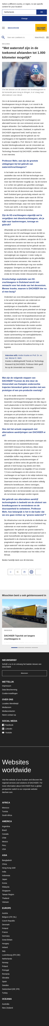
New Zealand (7, 1008)
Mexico (5, 842)
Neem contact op (9, 715)
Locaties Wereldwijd (10, 703)
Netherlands (7, 959)
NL (14, 917)
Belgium (5, 917)
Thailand (5, 898)
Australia (5, 1004)
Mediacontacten (8, 711)
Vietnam (5, 902)
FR (11, 917)
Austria (5, 913)
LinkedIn (7, 729)
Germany (6, 936)
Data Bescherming (9, 690)
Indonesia (6, 875)
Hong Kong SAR (9, 868)
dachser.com (7, 792)
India (4, 872)
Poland (5, 966)
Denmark (6, 925)
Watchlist (39, 37)
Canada (5, 834)
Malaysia (5, 887)
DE (18, 955)
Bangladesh (7, 860)
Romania (5, 974)
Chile (4, 838)
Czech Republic (8, 921)
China (4, 864)
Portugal (5, 970)
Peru (4, 845)
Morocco (5, 808)
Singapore (6, 891)
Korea (4, 883)
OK (42, 12)
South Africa (7, 815)
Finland (5, 928)
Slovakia (5, 978)
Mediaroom (13, 28)
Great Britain (7, 940)
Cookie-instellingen (10, 693)
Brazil (4, 830)
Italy (3, 951)
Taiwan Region (8, 894)
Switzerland (6, 989)
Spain (4, 981)
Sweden (5, 985)
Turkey (5, 993)
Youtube (7, 733)
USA (4, 849)
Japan (4, 879)
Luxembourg (7, 955)
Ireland (5, 947)
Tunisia (5, 811)
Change (24, 19)
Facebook (7, 725)
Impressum (6, 686)
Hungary (5, 943)
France (5, 932)
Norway (5, 962)
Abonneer (24, 673)
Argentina (6, 826)
